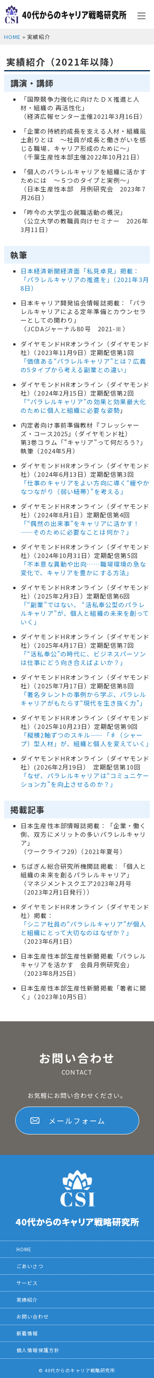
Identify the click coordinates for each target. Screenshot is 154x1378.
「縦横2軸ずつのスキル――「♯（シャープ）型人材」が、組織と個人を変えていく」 (87, 739)
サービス (27, 1282)
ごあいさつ (30, 1265)
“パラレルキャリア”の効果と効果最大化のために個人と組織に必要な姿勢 (84, 406)
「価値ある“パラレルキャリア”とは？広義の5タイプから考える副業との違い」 (84, 365)
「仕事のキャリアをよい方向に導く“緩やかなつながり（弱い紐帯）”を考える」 (85, 487)
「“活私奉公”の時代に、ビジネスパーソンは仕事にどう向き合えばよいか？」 (84, 658)
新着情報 (27, 1333)
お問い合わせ (32, 1316)
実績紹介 (27, 1299)
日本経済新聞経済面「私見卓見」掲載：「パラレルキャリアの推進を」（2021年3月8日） (85, 279)
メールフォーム (77, 1120)
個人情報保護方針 (38, 1349)
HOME (12, 37)
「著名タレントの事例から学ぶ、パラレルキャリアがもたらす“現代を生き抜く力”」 (84, 698)
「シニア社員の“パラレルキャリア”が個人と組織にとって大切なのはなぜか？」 (84, 928)
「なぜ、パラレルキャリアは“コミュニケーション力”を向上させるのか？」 (85, 779)
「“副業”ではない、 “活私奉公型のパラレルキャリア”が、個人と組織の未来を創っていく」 (85, 613)
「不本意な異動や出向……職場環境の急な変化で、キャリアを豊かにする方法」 (83, 568)
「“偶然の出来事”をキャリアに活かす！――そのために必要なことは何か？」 (80, 527)
